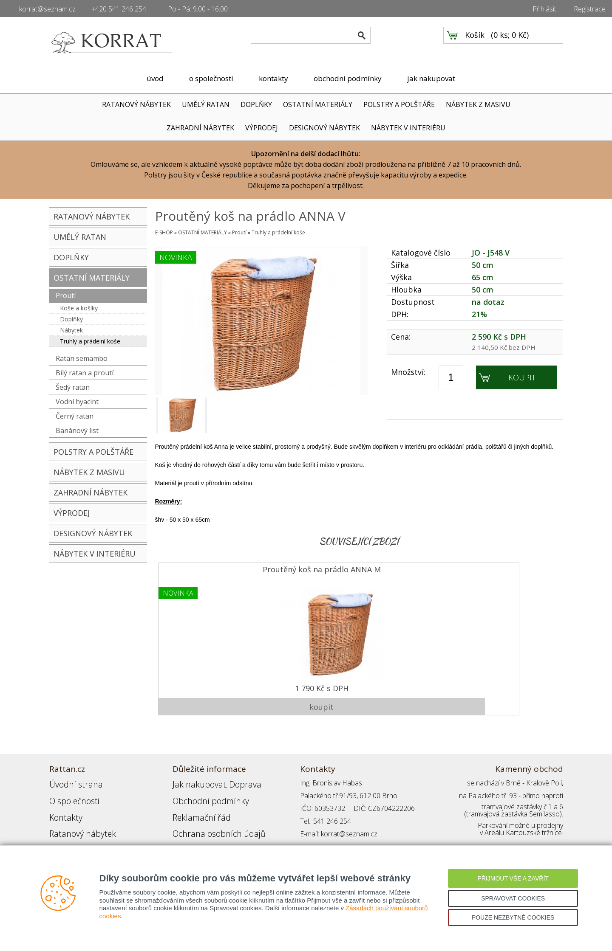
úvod (155, 78)
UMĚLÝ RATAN (206, 104)
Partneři (61, 828)
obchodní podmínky (348, 78)
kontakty (273, 78)
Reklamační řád (195, 803)
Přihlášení (187, 828)
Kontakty (62, 803)
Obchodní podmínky (202, 790)
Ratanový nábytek (75, 815)
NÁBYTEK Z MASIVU (478, 104)
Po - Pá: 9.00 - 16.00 (198, 9)
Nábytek (71, 330)
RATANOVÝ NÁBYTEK (136, 104)
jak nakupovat (431, 78)
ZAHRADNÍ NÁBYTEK (200, 127)
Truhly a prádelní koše (90, 341)
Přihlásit (544, 9)
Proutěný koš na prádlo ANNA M (206, 571)
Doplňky (71, 319)
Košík (474, 43)
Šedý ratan (73, 387)
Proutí (66, 295)
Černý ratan (75, 416)
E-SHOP (164, 232)
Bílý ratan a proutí (84, 372)
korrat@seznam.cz (47, 9)
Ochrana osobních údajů (210, 815)
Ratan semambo (82, 358)
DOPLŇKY (256, 104)
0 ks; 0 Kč (510, 43)
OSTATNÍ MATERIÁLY (317, 104)
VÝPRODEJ (261, 127)
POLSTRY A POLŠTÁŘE (399, 104)
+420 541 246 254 (118, 9)
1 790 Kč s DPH (205, 685)
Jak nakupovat (193, 777)
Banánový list (77, 430)
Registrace (590, 9)
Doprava (230, 777)
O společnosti (70, 790)
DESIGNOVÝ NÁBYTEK (324, 127)
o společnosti (211, 78)
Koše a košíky (79, 308)
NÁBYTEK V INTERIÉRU (408, 127)
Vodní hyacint (77, 401)
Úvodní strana (70, 777)
